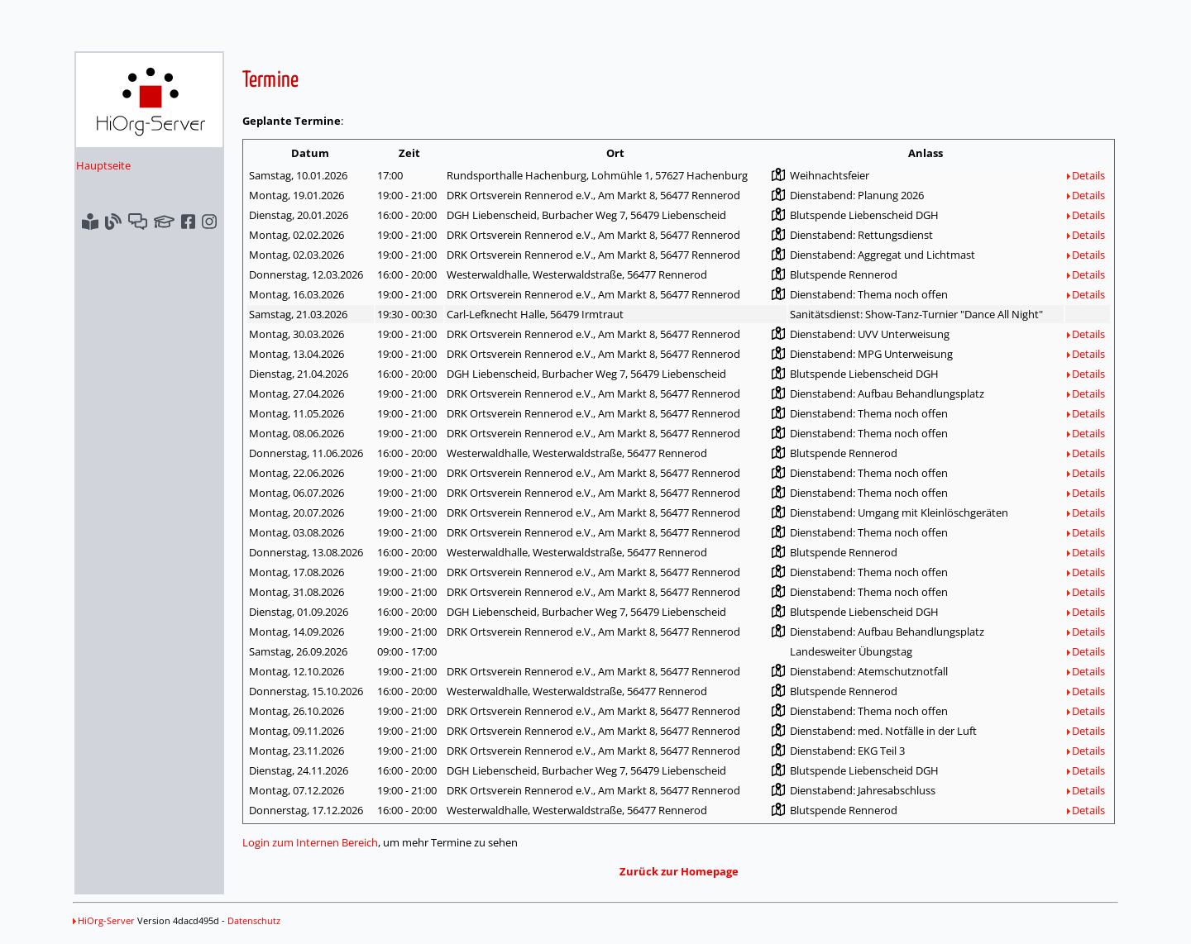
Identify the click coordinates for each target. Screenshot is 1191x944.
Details (1086, 175)
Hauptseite (103, 165)
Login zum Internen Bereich (310, 842)
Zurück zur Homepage (679, 871)
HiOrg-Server (104, 920)
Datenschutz (253, 920)
